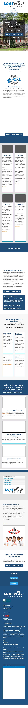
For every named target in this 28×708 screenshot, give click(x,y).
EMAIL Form (14, 578)
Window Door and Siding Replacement (11, 666)
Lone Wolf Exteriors (8, 665)
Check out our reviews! (7, 364)
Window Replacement (8, 478)
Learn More (4, 186)
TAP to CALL (14, 583)
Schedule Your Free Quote (13, 34)
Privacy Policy (22, 626)
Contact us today (5, 413)
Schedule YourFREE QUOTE (14, 11)
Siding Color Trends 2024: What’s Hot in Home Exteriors (13, 654)
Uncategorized (5, 642)
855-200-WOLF (16, 38)
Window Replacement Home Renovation (10, 644)
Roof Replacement (7, 484)
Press (4, 640)
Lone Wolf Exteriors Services (9, 476)
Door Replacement (7, 482)
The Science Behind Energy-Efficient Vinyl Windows (13, 656)
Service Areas (7, 612)
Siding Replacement (8, 480)
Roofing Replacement (8, 623)
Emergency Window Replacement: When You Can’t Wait (13, 658)
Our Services (5, 618)
